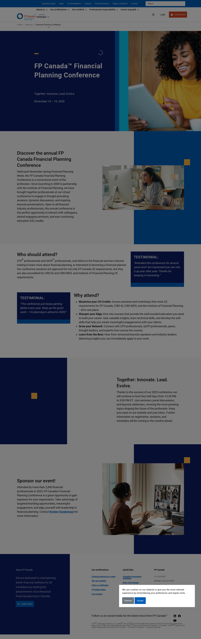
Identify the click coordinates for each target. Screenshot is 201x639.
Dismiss (128, 600)
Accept (140, 600)
